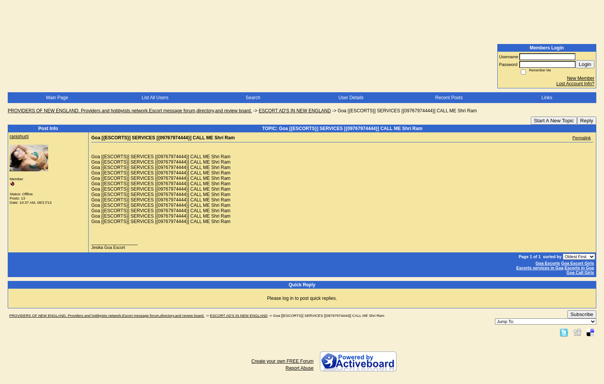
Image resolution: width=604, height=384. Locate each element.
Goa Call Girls (580, 272)
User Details (350, 97)
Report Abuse (299, 368)
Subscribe (581, 314)
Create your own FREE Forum (283, 361)
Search (253, 97)
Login (585, 64)
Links (547, 97)
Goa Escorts (547, 263)
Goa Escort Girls (577, 263)
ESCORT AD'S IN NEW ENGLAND (295, 110)
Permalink (581, 137)
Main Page (57, 97)
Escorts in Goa (579, 268)
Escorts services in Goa (539, 268)
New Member (580, 78)
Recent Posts (449, 97)
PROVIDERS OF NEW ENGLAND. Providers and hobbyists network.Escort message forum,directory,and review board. (130, 110)
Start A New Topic (554, 120)
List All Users (155, 97)
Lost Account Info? (575, 83)
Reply (586, 120)
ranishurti (19, 136)
